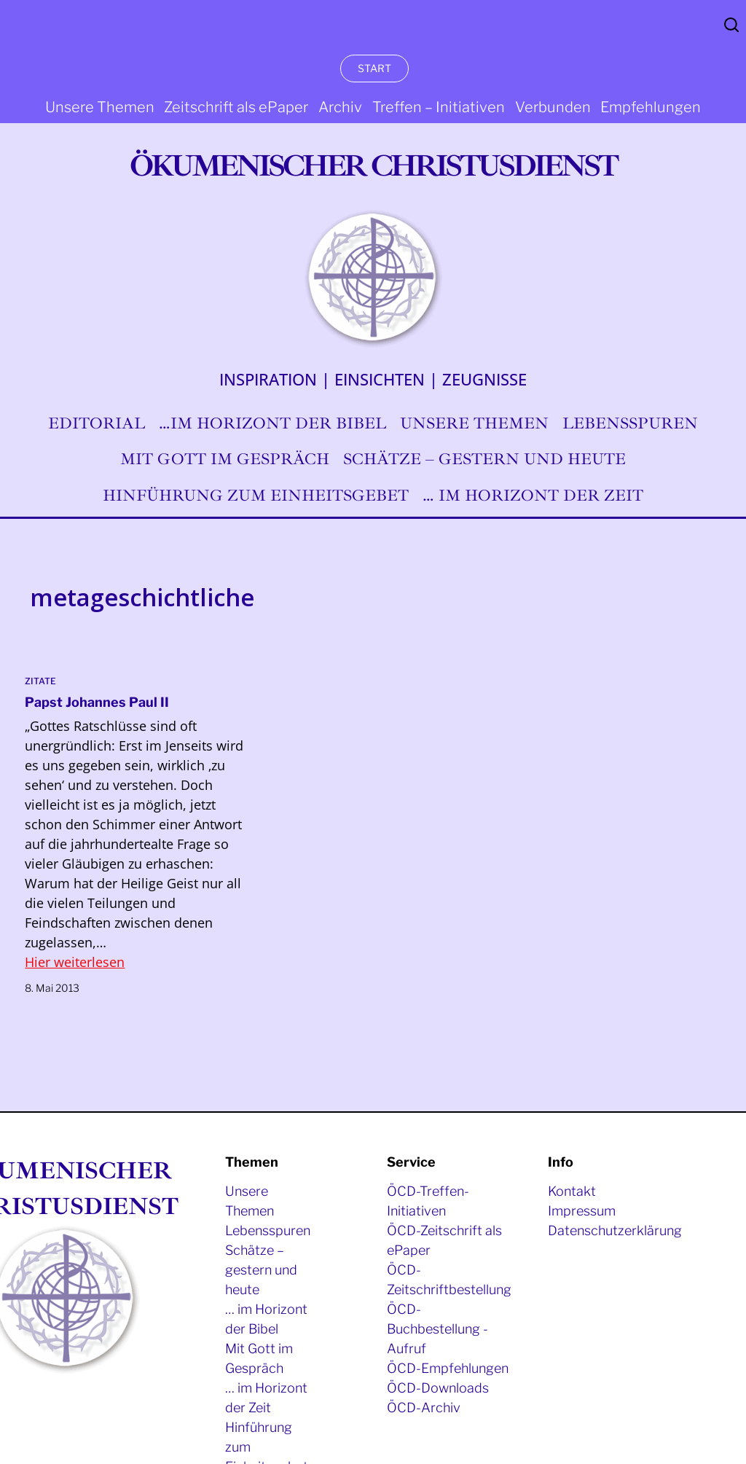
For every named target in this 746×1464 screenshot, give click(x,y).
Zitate (40, 681)
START (374, 68)
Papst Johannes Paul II (97, 702)
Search (731, 24)
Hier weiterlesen (75, 962)
